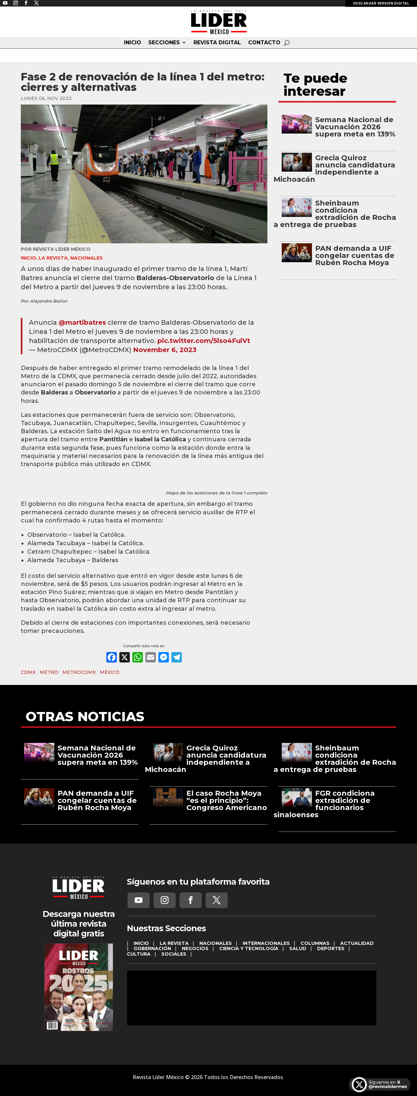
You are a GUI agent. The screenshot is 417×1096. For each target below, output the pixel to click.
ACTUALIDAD (357, 943)
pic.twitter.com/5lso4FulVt (203, 341)
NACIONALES (86, 258)
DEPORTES (330, 948)
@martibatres (82, 322)
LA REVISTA (53, 258)
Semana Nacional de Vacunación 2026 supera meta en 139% (355, 126)
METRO (49, 672)
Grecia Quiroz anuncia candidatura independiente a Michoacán (334, 168)
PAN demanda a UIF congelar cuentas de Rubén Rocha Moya (354, 255)
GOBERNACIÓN (152, 948)
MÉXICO (109, 672)
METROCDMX (79, 672)
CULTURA (139, 954)
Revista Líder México (61, 249)
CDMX (28, 672)
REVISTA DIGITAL (217, 43)
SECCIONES (164, 43)
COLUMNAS (315, 943)
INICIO (132, 43)
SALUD (297, 948)
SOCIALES (173, 954)
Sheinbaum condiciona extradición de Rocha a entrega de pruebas (335, 214)
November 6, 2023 (164, 350)
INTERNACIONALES (266, 943)
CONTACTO (264, 43)
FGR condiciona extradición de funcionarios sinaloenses (324, 804)
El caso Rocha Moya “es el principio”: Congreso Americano (226, 800)
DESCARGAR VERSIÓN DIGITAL (381, 3)
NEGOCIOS (195, 948)
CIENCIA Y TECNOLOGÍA (248, 948)
